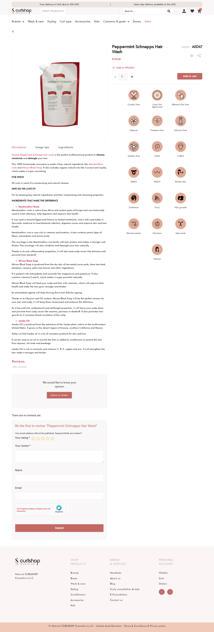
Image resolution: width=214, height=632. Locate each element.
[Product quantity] (123, 77)
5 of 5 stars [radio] (52, 439)
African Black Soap (32, 167)
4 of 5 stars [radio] (47, 439)
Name (18, 470)
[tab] (19, 147)
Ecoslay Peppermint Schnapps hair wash (33, 154)
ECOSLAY (116, 59)
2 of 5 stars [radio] (38, 439)
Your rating (22, 438)
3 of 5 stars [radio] (43, 439)
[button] (123, 68)
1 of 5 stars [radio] (33, 439)
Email (18, 488)
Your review (23, 446)
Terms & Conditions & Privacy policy (145, 625)
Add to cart (189, 76)
